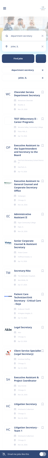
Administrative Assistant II (22, 216)
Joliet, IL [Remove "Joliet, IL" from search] (22, 77)
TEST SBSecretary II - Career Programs (26, 120)
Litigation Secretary (25, 404)
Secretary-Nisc (22, 270)
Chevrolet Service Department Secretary (27, 93)
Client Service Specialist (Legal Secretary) (27, 352)
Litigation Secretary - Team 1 (26, 429)
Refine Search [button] (41, 58)
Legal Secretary (23, 327)
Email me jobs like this (18, 454)
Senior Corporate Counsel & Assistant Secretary (25, 244)
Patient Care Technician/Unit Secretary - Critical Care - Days (27, 299)
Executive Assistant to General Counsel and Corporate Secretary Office (26, 185)
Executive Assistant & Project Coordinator (26, 379)
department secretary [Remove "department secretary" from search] (23, 70)
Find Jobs (18, 58)
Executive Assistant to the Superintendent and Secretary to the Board (26, 150)
